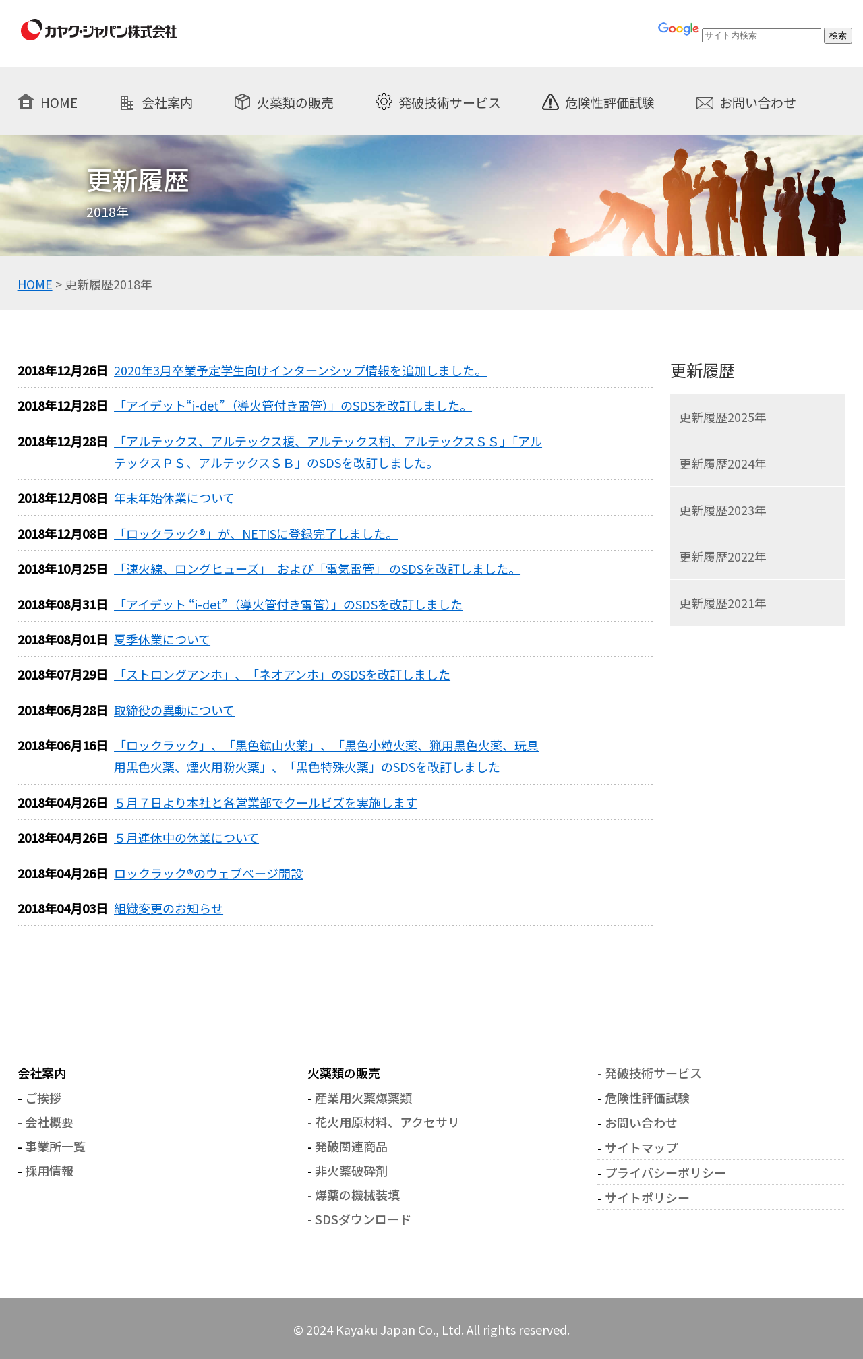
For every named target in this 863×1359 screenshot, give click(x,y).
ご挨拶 (43, 1097)
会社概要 (49, 1121)
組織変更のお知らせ (168, 908)
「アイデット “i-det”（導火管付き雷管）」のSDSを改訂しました (288, 604)
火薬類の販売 (295, 102)
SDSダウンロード (363, 1219)
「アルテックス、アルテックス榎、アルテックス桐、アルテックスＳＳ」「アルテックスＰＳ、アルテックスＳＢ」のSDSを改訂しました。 (328, 451)
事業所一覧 (55, 1146)
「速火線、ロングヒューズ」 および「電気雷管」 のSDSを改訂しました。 (317, 568)
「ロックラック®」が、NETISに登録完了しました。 (256, 533)
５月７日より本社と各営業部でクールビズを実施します (265, 802)
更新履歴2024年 (723, 463)
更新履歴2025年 (723, 416)
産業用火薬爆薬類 (363, 1097)
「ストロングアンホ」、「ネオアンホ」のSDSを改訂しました (282, 674)
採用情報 (49, 1170)
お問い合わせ (757, 102)
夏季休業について (162, 639)
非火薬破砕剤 (351, 1170)
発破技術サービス (449, 102)
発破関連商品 (351, 1146)
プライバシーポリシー (665, 1172)
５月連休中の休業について (186, 837)
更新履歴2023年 (723, 509)
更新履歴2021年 (723, 602)
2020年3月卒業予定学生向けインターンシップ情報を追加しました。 (300, 370)
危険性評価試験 (610, 102)
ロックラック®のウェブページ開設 (208, 873)
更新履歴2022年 (723, 556)
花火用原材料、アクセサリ (387, 1121)
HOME (59, 102)
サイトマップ (641, 1147)
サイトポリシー (647, 1197)
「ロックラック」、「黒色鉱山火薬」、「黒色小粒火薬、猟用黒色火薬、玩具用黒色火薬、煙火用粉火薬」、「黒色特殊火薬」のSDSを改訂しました (326, 755)
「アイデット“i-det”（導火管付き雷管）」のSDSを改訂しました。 (293, 405)
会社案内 (167, 102)
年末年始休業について (174, 497)
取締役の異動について (174, 710)
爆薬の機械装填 (357, 1194)
